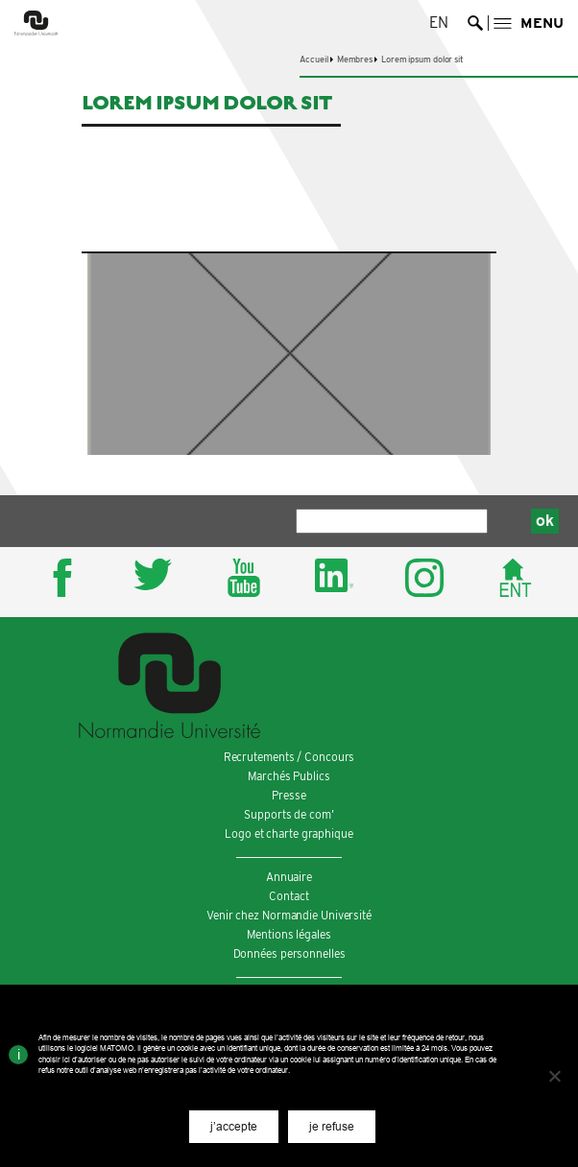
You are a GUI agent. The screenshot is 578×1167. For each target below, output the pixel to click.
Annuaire (289, 876)
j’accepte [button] (233, 1126)
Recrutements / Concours (289, 757)
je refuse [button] (331, 1126)
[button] (529, 23)
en (438, 22)
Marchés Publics (289, 776)
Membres (355, 59)
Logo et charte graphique (289, 833)
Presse (288, 795)
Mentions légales (288, 934)
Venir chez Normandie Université (289, 915)
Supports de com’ (288, 814)
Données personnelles (289, 953)
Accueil (313, 59)
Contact (288, 896)
